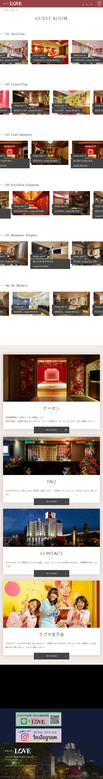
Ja (83, 4)
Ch (91, 4)
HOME (5, 10)
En (87, 4)
